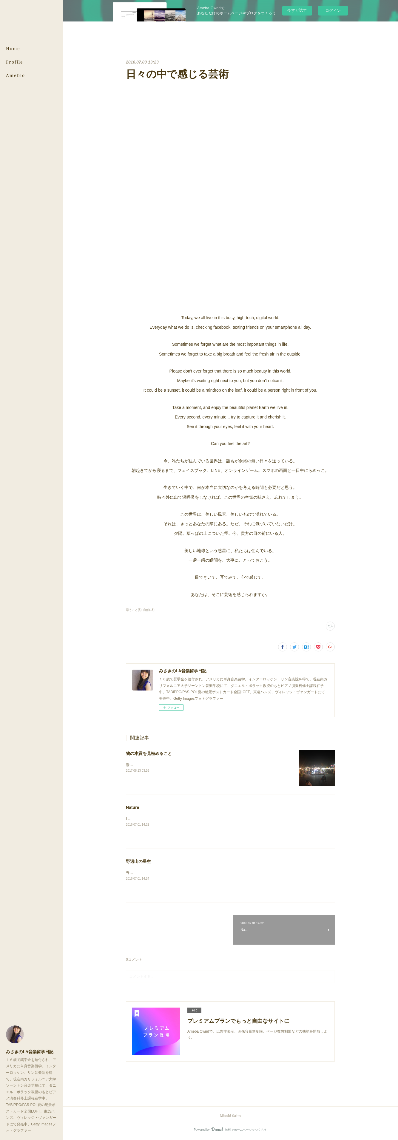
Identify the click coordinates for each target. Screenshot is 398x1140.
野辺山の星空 (138, 861)
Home (13, 48)
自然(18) (149, 609)
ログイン (333, 10)
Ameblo (15, 75)
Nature (132, 807)
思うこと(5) (133, 609)
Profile (14, 62)
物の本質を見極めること (149, 753)
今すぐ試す (297, 10)
